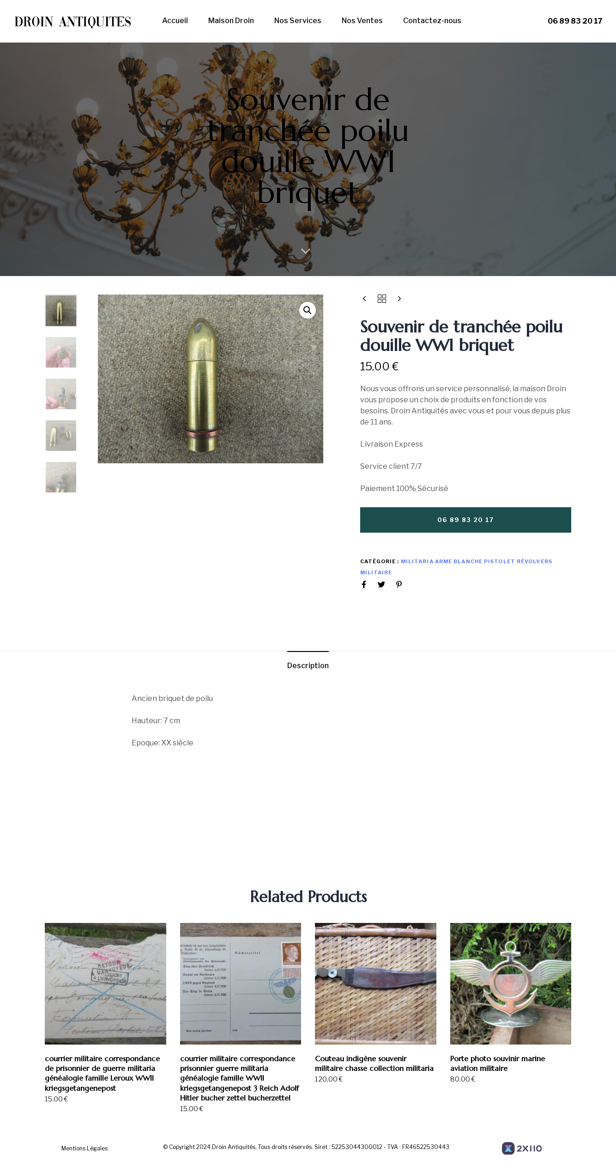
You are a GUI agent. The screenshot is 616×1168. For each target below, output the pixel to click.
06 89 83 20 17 (575, 21)
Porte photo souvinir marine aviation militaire (497, 1063)
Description (308, 665)
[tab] (308, 666)
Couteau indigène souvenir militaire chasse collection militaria (374, 1063)
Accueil (175, 20)
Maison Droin (231, 20)
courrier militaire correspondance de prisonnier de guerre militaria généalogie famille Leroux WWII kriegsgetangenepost (102, 1073)
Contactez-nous (432, 20)
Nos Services (297, 20)
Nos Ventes (362, 20)
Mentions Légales (84, 1148)
